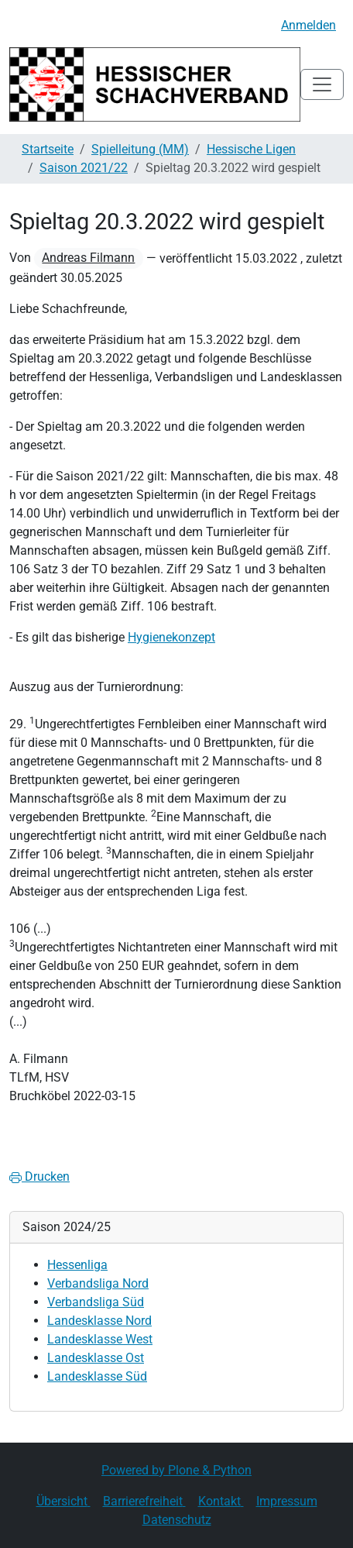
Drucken (39, 1176)
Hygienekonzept (171, 637)
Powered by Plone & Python (176, 1470)
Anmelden (308, 25)
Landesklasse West (100, 1339)
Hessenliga (77, 1264)
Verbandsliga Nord (98, 1283)
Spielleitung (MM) (140, 149)
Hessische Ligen (251, 149)
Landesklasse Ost (95, 1357)
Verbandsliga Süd (95, 1302)
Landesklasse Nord (99, 1320)
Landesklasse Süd (97, 1376)
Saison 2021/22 (83, 167)
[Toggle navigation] (322, 84)
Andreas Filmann (88, 257)
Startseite (48, 149)
